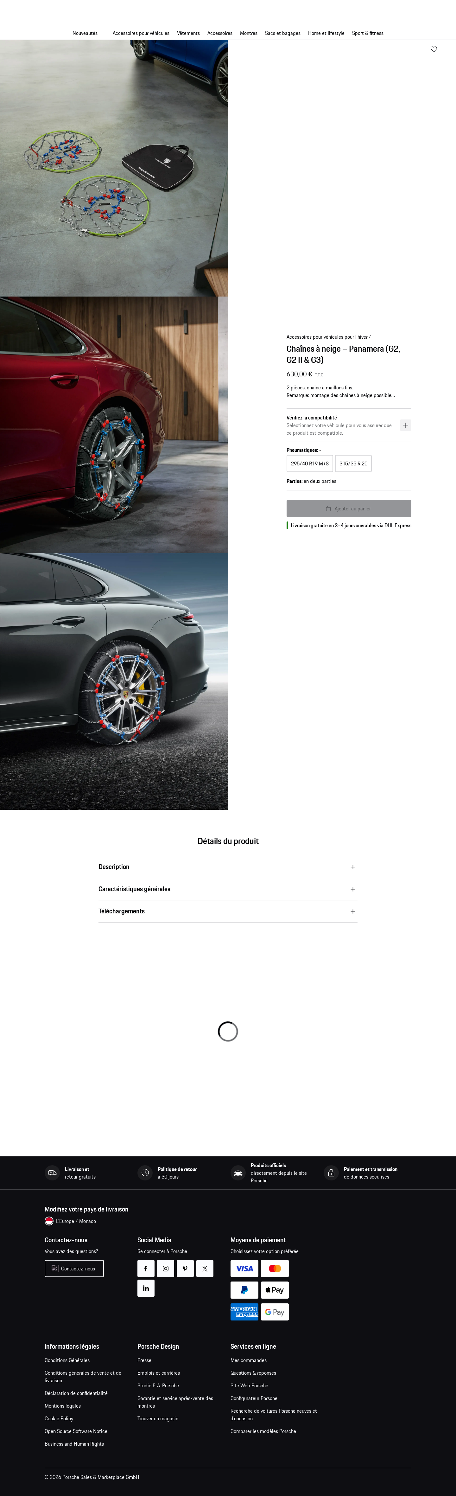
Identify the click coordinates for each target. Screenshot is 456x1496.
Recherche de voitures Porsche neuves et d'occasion (274, 1414)
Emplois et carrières (158, 1373)
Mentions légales (63, 1406)
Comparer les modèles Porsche (263, 1431)
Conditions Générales (67, 1360)
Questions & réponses (253, 1373)
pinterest (185, 1264)
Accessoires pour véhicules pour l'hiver (327, 337)
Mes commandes (249, 1360)
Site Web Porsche (249, 1385)
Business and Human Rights (74, 1444)
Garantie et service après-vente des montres (175, 1402)
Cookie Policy (59, 1418)
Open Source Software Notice (76, 1431)
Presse (144, 1360)
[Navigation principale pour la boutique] (228, 33)
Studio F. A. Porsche (158, 1385)
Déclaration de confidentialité (76, 1393)
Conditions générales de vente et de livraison (83, 1376)
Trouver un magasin (157, 1418)
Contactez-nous (78, 1268)
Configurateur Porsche (254, 1398)
